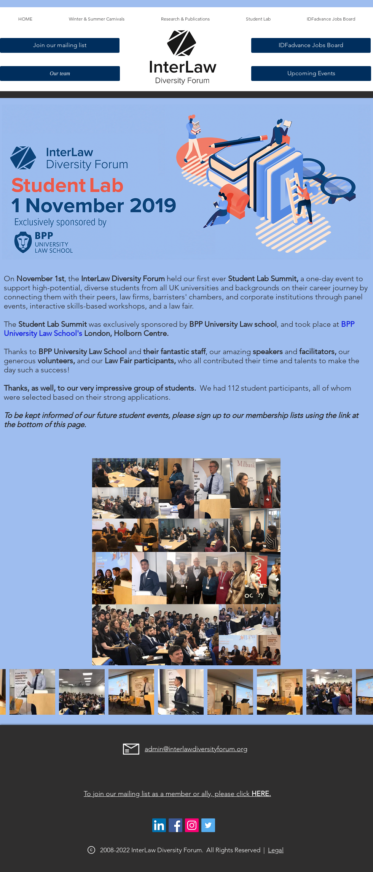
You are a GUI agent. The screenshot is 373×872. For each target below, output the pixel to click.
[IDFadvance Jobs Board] (311, 45)
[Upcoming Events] (311, 73)
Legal (276, 850)
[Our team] (60, 73)
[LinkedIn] (159, 825)
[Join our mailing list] (60, 45)
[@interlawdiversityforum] (192, 825)
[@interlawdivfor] (208, 825)
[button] (97, 19)
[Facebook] (175, 825)
